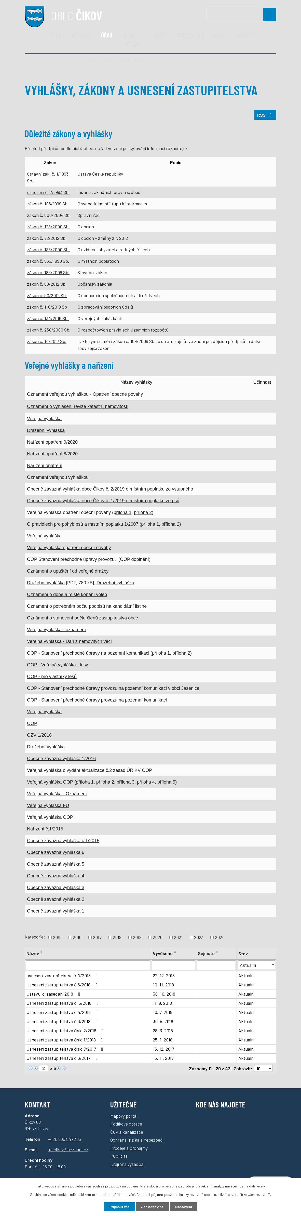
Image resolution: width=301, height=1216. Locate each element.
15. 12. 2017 (163, 1049)
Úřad (106, 35)
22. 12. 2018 (164, 975)
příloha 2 (143, 512)
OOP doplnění (134, 559)
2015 (57, 937)
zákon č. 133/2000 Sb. (48, 249)
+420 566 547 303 (64, 1139)
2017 (97, 937)
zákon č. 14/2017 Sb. (46, 341)
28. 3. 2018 (163, 1030)
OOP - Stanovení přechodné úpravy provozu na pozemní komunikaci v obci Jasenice (113, 688)
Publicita (119, 1156)
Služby (160, 35)
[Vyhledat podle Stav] (256, 964)
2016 (77, 937)
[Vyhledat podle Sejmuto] (216, 965)
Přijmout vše (120, 1207)
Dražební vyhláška (46, 430)
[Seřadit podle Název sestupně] (42, 953)
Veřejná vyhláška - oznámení (56, 629)
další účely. (257, 1186)
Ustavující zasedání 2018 (54, 994)
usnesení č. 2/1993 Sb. (48, 192)
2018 (117, 937)
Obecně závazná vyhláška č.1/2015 (63, 840)
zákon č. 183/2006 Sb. (48, 272)
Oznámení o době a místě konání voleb (67, 594)
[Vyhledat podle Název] (88, 965)
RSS (265, 115)
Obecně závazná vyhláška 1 (55, 911)
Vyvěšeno (163, 953)
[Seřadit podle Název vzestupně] (42, 951)
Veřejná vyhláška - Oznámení (57, 793)
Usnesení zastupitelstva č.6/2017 (63, 1058)
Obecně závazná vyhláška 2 (55, 899)
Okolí (219, 35)
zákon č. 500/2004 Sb (48, 215)
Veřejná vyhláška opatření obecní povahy (69, 547)
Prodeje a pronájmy (129, 1148)
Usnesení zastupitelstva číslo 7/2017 (65, 1049)
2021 (178, 937)
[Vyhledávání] (241, 14)
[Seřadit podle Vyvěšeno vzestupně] (175, 951)
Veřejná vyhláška (44, 418)
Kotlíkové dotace (126, 1124)
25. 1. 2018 (162, 1039)
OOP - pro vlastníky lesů (52, 676)
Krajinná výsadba (126, 1164)
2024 (220, 937)
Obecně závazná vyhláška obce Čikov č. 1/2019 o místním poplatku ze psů (103, 500)
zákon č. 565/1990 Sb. (48, 261)
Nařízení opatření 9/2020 (52, 442)
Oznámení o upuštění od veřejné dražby (67, 571)
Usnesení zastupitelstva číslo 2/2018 (65, 1030)
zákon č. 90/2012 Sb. (47, 295)
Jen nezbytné (152, 1207)
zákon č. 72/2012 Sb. (47, 238)
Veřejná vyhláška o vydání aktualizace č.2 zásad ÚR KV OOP (89, 770)
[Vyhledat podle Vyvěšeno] (173, 965)
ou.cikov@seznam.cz (68, 1149)
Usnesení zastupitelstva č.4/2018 (63, 1012)
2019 (137, 937)
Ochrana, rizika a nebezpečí (136, 1140)
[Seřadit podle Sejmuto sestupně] (217, 953)
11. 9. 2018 (162, 1003)
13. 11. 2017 (163, 1058)
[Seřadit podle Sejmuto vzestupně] (217, 951)
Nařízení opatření (44, 465)
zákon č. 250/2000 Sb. (49, 330)
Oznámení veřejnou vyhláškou (58, 477)
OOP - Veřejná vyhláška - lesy (57, 664)
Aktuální (246, 975)
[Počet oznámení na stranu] (263, 1068)
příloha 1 (122, 512)
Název (32, 953)
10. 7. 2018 (162, 1012)
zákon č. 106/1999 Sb (47, 203)
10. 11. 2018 (163, 984)
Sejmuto (206, 953)
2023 (198, 937)
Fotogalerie (190, 35)
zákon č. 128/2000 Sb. (48, 226)
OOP (32, 723)
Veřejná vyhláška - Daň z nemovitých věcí (69, 641)
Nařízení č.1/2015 (45, 828)
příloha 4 (146, 782)
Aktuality (81, 35)
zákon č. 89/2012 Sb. (47, 284)
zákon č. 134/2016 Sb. (48, 318)
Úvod (56, 35)
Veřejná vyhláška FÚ (48, 805)
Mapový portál (124, 1116)
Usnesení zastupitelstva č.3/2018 (63, 1021)
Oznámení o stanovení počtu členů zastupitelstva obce (82, 617)
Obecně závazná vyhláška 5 (55, 864)
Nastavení (183, 1207)
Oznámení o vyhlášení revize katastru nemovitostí (77, 406)
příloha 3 (125, 782)
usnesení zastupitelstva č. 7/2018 (63, 975)
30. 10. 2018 (164, 994)
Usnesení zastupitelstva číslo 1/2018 (65, 1039)
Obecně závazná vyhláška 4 (55, 875)
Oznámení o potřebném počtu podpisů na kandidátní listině (87, 606)
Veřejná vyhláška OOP (50, 817)
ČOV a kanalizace (126, 1132)
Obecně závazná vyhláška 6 (55, 852)
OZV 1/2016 (39, 735)
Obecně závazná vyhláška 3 (55, 887)
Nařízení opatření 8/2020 (52, 453)
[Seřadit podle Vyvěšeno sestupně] (175, 953)
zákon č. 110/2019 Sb (47, 307)
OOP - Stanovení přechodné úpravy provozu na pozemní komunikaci (97, 700)
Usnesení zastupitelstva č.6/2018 (63, 984)
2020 (157, 937)
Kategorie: (35, 937)
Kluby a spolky (132, 39)
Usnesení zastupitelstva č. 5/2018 (63, 1003)
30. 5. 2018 (163, 1021)
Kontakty (245, 35)
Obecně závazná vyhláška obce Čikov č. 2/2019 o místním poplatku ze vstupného (110, 489)
